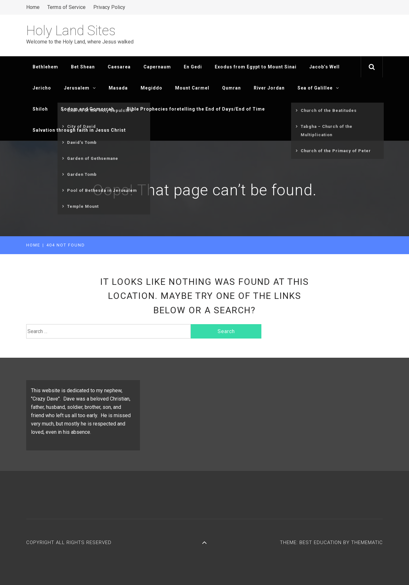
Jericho (42, 87)
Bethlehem (45, 66)
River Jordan (269, 87)
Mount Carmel (192, 87)
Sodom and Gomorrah (87, 109)
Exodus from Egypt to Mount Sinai (256, 66)
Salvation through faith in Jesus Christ (79, 130)
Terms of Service (66, 7)
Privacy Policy (109, 7)
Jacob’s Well (324, 66)
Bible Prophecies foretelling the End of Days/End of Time (196, 109)
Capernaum (157, 66)
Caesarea (119, 66)
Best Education (321, 542)
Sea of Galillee (318, 87)
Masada (118, 87)
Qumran (231, 87)
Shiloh (40, 109)
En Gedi (193, 66)
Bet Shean (83, 66)
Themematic (367, 542)
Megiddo (151, 87)
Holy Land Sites (71, 30)
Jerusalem (80, 87)
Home (33, 7)
